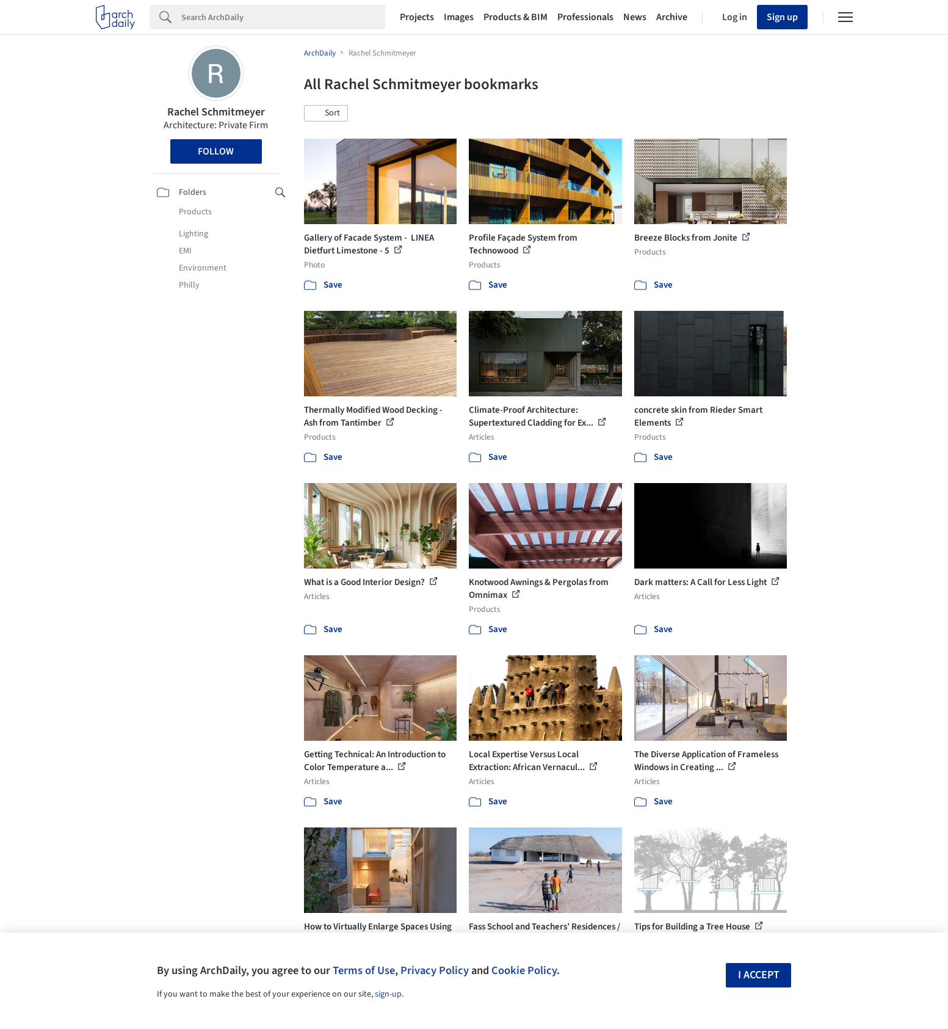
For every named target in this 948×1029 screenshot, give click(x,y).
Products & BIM (515, 17)
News (634, 17)
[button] (326, 113)
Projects (417, 17)
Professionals (585, 17)
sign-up (388, 994)
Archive (671, 17)
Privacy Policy (434, 970)
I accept (759, 975)
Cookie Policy (524, 970)
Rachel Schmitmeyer (216, 112)
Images (459, 17)
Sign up (782, 17)
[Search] (283, 17)
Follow (216, 151)
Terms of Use (364, 970)
